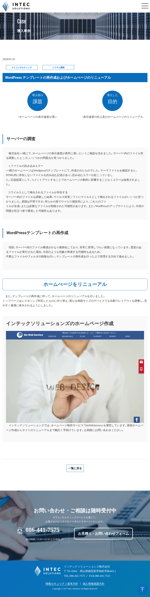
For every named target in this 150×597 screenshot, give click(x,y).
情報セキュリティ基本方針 (62, 583)
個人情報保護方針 (93, 583)
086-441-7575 (42, 529)
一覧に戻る (75, 468)
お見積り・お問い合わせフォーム (103, 533)
